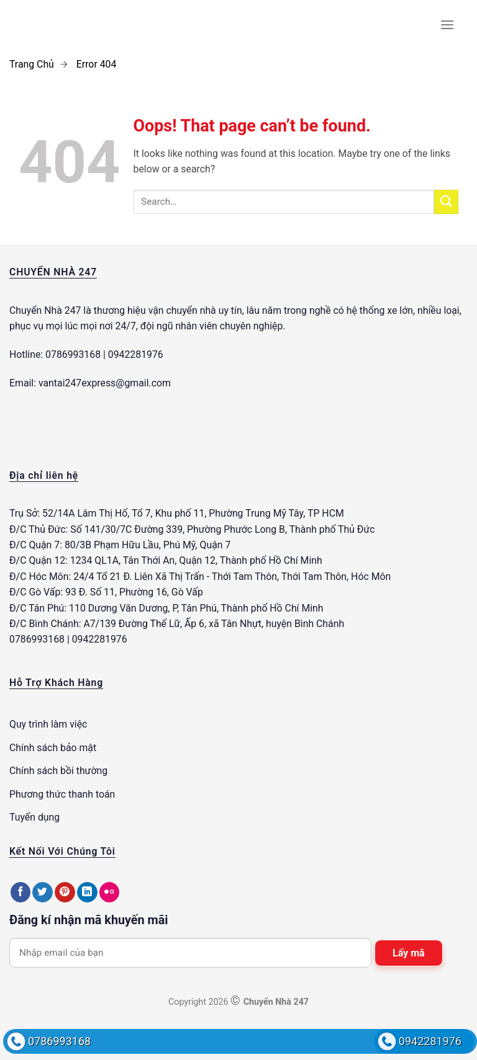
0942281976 (430, 1041)
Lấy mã (409, 953)
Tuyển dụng (34, 817)
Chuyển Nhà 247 (45, 310)
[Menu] (447, 25)
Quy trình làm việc (48, 724)
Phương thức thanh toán (62, 794)
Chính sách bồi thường (58, 771)
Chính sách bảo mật (52, 748)
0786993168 (59, 1041)
